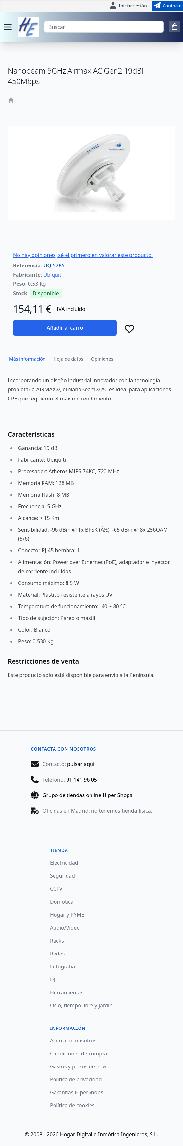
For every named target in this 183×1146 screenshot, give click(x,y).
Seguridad (62, 875)
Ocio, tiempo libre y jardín (81, 1005)
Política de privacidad (76, 1079)
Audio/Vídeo (65, 927)
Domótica (62, 901)
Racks (57, 940)
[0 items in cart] (174, 26)
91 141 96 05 (81, 779)
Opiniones (102, 359)
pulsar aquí (80, 764)
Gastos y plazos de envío (80, 1066)
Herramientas (66, 992)
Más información (27, 359)
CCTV (56, 888)
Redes (57, 953)
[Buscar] (104, 27)
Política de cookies (72, 1105)
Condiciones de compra (78, 1053)
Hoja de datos (68, 359)
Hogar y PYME (67, 914)
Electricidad (64, 862)
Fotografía (62, 966)
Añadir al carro (65, 327)
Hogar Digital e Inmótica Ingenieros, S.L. (109, 1134)
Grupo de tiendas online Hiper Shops (87, 795)
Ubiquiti (53, 274)
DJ (52, 979)
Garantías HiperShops (76, 1092)
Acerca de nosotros (73, 1040)
